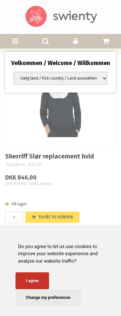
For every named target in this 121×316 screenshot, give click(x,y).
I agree (32, 280)
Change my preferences (48, 297)
